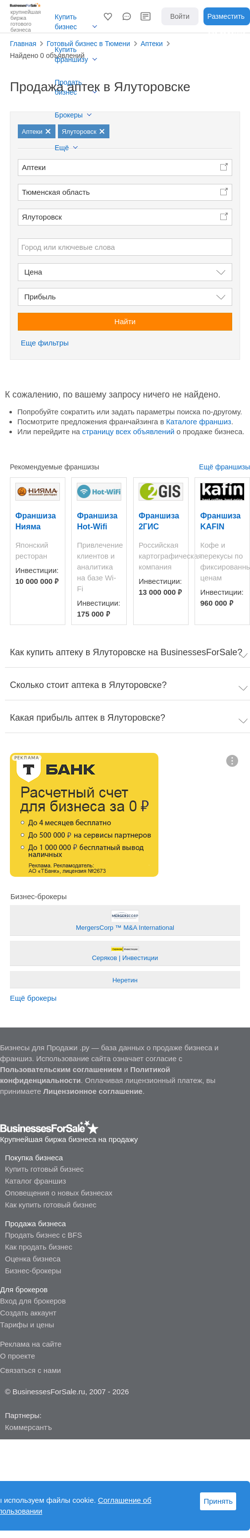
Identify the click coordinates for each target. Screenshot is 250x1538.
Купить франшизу (71, 54)
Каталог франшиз (35, 1181)
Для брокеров (24, 1289)
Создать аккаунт (28, 1313)
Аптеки (34, 167)
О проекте (17, 1356)
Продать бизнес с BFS (43, 1235)
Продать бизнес (68, 87)
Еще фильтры (45, 343)
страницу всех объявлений (128, 431)
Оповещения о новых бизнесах (58, 1193)
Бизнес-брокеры (33, 1270)
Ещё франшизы (224, 467)
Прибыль (39, 296)
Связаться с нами (30, 1370)
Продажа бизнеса (35, 1223)
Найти (125, 321)
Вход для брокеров (33, 1301)
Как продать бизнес (38, 1247)
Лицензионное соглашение (93, 1091)
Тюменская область (56, 192)
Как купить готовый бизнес (51, 1204)
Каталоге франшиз (198, 421)
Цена (33, 272)
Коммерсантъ (28, 1427)
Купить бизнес (66, 22)
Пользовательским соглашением (61, 1069)
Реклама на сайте (30, 1344)
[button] (108, 16)
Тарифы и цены (27, 1324)
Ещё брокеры (33, 998)
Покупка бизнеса (34, 1157)
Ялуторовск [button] (42, 217)
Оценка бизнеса (32, 1258)
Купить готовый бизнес (44, 1169)
